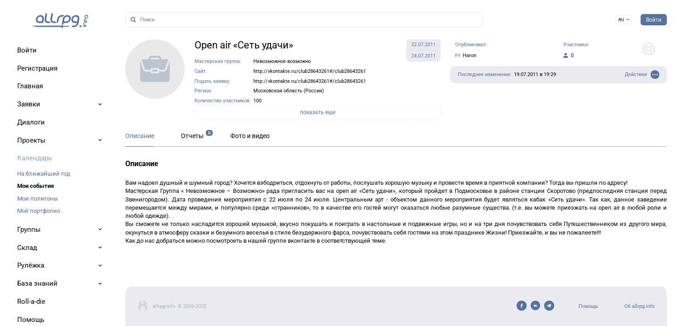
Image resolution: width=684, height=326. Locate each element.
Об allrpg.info (639, 306)
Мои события (35, 185)
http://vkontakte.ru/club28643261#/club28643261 (309, 71)
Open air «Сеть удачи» (244, 45)
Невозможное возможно (282, 61)
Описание (139, 136)
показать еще (317, 112)
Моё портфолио (38, 210)
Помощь (588, 306)
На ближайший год (43, 173)
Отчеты (192, 136)
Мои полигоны (37, 198)
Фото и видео (250, 136)
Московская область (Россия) (288, 91)
